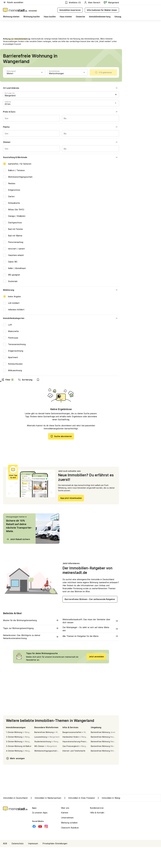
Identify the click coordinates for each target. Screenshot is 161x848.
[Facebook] (34, 827)
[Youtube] (40, 827)
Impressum (33, 844)
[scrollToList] (103, 72)
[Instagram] (46, 827)
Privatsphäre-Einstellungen (55, 844)
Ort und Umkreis (61, 88)
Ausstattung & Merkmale (61, 157)
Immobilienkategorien (61, 318)
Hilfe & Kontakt (97, 813)
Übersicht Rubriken (70, 828)
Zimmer (61, 142)
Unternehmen (67, 818)
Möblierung (61, 290)
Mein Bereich (92, 2)
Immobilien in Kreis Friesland (79, 798)
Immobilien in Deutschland (15, 799)
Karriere (64, 813)
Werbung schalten (69, 823)
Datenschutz (18, 844)
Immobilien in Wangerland (111, 798)
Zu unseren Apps (40, 813)
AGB (5, 844)
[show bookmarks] (114, 379)
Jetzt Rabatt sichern (18, 540)
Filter (83, 379)
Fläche (61, 127)
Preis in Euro (61, 111)
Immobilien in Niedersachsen (45, 798)
